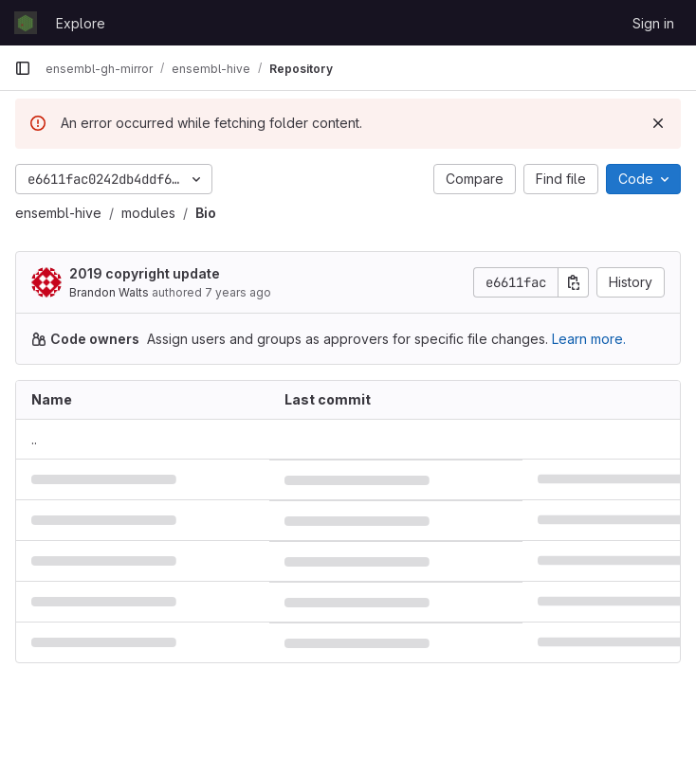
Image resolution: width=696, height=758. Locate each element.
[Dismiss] (658, 123)
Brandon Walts (109, 292)
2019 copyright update (144, 273)
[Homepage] (25, 23)
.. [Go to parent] (34, 439)
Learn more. (589, 339)
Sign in (653, 23)
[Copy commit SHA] (574, 282)
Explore (80, 23)
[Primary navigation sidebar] (23, 68)
